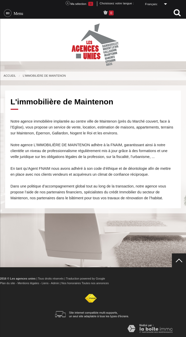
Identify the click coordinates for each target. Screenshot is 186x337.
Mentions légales (28, 283)
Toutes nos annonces (95, 283)
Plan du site (7, 283)
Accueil (10, 75)
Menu (17, 13)
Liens (45, 283)
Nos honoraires (71, 283)
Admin (55, 283)
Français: (151, 4)
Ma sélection (79, 3)
